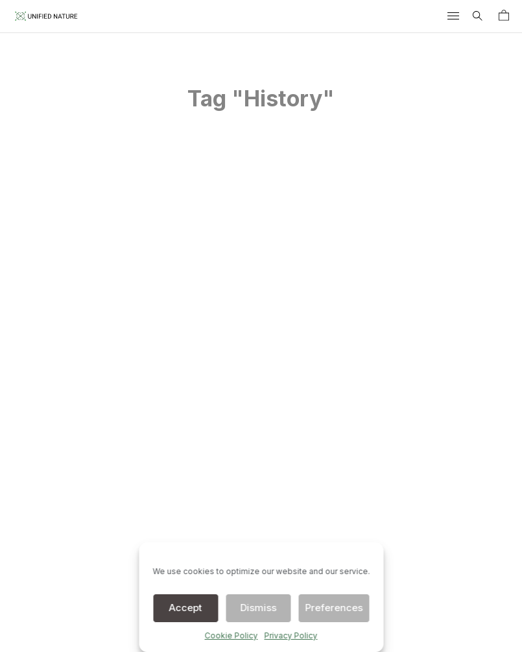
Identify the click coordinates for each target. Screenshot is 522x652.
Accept (185, 607)
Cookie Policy (231, 635)
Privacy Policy (291, 635)
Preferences (333, 607)
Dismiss (258, 607)
